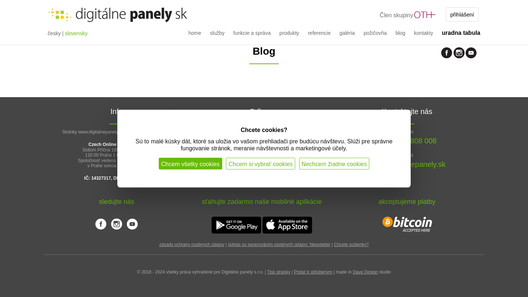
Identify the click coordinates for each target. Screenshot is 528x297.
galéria (347, 33)
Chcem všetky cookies (190, 164)
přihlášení (462, 14)
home (194, 33)
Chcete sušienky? (351, 244)
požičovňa (375, 33)
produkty (289, 33)
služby (217, 33)
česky (54, 33)
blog (400, 33)
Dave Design (365, 272)
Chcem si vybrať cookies (260, 164)
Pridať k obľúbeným (313, 272)
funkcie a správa (252, 33)
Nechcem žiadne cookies (334, 164)
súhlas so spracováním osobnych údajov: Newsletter (279, 244)
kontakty (423, 33)
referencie (319, 33)
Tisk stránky (278, 272)
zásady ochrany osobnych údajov (191, 244)
